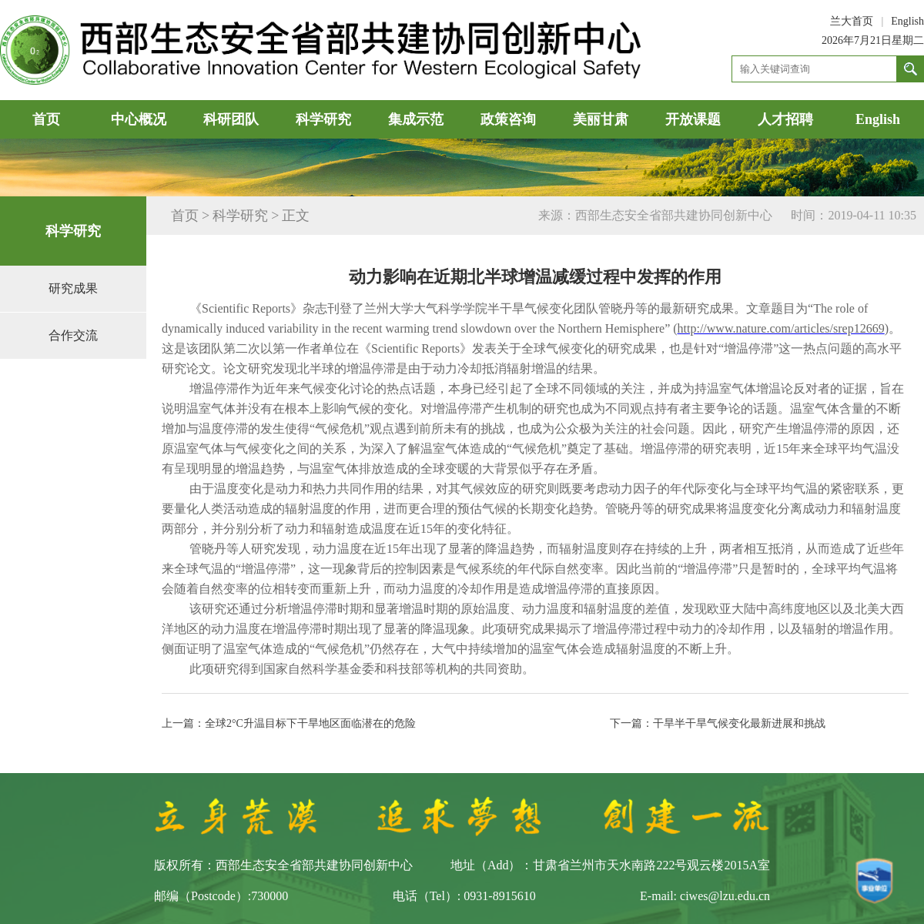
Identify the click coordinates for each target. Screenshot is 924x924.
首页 (46, 119)
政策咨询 (508, 119)
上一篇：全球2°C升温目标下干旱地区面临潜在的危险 (289, 723)
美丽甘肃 (600, 119)
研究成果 (73, 288)
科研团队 (231, 119)
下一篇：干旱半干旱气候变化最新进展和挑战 (717, 723)
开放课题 (693, 119)
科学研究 (323, 119)
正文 (296, 215)
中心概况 (138, 119)
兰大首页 (851, 21)
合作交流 (73, 335)
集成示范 (416, 119)
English (907, 21)
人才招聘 (785, 119)
